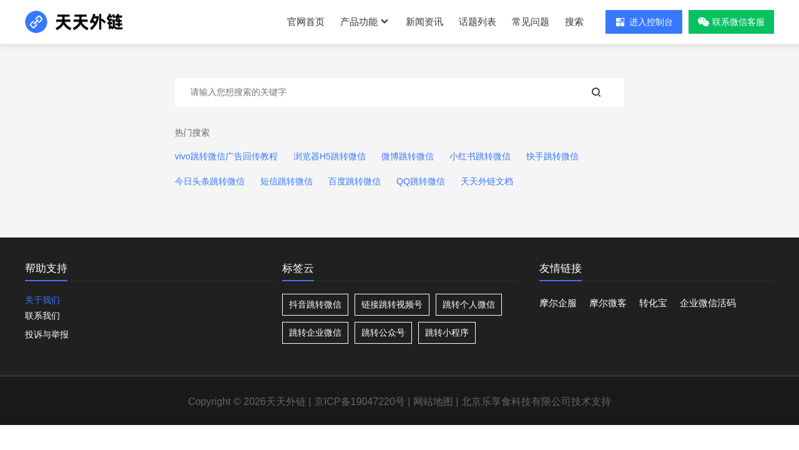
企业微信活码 (708, 303)
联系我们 (42, 316)
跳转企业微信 (315, 333)
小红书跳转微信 (480, 156)
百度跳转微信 (354, 181)
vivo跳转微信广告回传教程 (226, 156)
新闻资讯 (424, 21)
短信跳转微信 (286, 181)
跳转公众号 (383, 333)
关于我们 (42, 300)
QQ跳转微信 (420, 181)
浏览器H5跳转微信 (329, 156)
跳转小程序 (447, 333)
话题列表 (477, 21)
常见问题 (530, 21)
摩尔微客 (608, 303)
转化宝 (653, 303)
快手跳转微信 (552, 156)
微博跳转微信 (407, 156)
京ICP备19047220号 (359, 401)
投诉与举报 (47, 334)
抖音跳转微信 (315, 304)
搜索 (574, 21)
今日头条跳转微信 (210, 181)
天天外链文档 (487, 181)
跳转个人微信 (469, 304)
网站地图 (433, 401)
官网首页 (306, 21)
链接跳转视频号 (392, 304)
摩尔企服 (558, 303)
